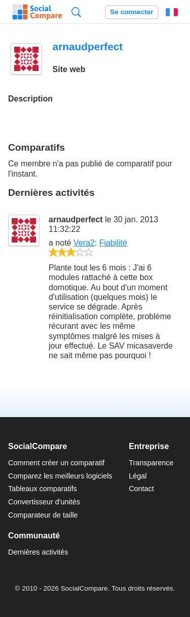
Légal (137, 476)
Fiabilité (113, 242)
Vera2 (84, 242)
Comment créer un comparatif (56, 463)
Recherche (76, 12)
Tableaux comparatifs (42, 489)
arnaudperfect (76, 219)
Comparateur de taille (43, 515)
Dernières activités (38, 552)
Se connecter (131, 12)
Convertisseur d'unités (44, 502)
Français (172, 12)
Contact (141, 489)
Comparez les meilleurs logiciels (60, 476)
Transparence (151, 463)
